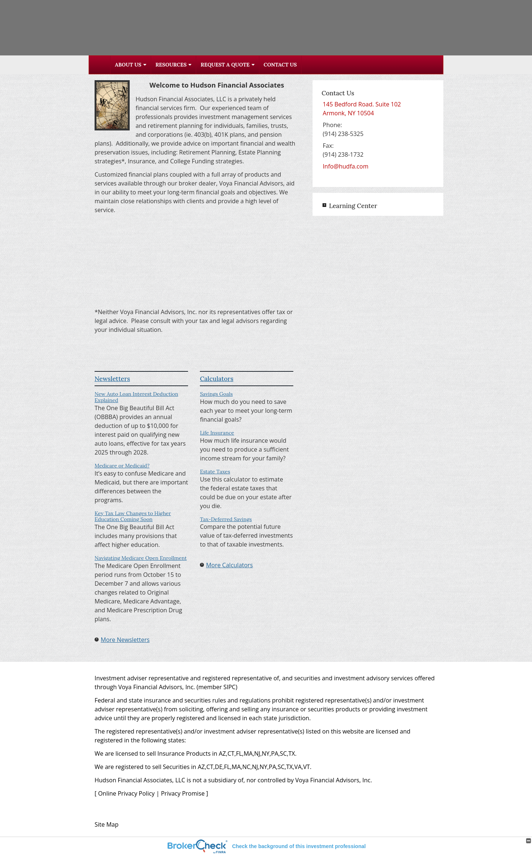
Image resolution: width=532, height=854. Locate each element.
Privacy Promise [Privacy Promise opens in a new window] (183, 793)
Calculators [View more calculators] (216, 379)
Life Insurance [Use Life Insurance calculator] (217, 432)
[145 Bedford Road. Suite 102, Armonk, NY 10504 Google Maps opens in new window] (362, 109)
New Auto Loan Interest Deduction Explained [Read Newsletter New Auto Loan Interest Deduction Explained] (136, 397)
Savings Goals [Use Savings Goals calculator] (216, 394)
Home (99, 65)
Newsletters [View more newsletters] (112, 379)
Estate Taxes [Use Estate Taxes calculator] (215, 471)
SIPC (230, 687)
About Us (128, 64)
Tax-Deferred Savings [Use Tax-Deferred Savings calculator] (226, 519)
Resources (171, 64)
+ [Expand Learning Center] (324, 205)
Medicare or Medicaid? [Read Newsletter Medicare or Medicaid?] (122, 465)
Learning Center (353, 206)
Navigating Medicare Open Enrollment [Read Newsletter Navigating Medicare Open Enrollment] (141, 558)
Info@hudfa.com (346, 166)
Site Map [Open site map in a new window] (107, 824)
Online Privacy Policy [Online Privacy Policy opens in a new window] (126, 793)
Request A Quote (225, 64)
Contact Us (280, 64)
